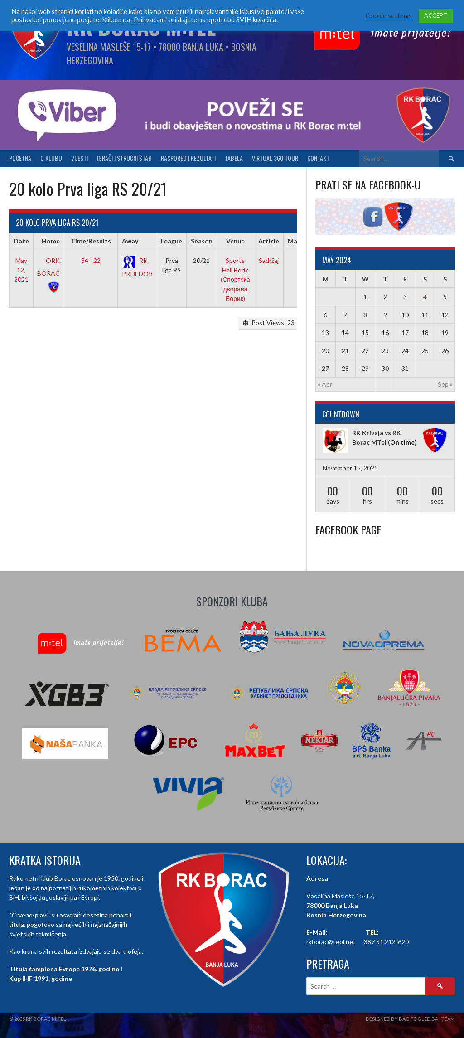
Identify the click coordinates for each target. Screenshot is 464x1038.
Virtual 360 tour (275, 158)
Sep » (445, 384)
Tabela (234, 158)
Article (268, 241)
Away (130, 241)
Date (21, 241)
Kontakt (318, 158)
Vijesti (79, 158)
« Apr (325, 384)
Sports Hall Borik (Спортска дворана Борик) (235, 279)
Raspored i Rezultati (188, 158)
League (171, 241)
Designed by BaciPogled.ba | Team (410, 1019)
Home (51, 241)
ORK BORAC (48, 273)
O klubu (51, 158)
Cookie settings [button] (389, 15)
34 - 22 (91, 260)
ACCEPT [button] (435, 15)
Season (202, 241)
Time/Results (91, 241)
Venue (235, 241)
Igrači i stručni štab (124, 158)
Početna (20, 158)
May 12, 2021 (21, 270)
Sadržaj (269, 260)
